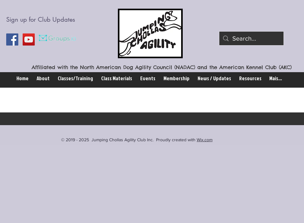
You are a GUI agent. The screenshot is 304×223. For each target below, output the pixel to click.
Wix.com (204, 139)
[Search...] (251, 38)
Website (53, 100)
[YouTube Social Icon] (29, 39)
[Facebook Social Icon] (12, 39)
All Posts (17, 100)
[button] (75, 78)
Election (87, 100)
